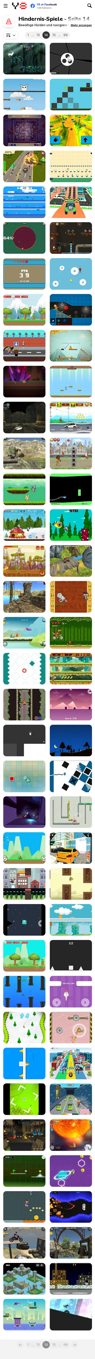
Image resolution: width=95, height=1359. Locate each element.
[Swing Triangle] (24, 776)
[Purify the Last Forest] (24, 58)
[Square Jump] (71, 956)
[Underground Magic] (24, 1135)
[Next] (74, 1344)
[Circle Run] (71, 1314)
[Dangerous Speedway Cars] (71, 202)
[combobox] (10, 35)
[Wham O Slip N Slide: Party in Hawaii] (71, 1063)
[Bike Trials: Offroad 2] (71, 1243)
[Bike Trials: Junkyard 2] (24, 1243)
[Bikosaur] (71, 633)
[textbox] (11, 35)
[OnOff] (24, 740)
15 (54, 35)
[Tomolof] (71, 1279)
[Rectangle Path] (24, 274)
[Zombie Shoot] (71, 238)
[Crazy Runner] (71, 417)
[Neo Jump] (71, 704)
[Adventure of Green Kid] (24, 310)
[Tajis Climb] (24, 704)
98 (65, 35)
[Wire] (71, 776)
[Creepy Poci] (24, 130)
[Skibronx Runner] (24, 345)
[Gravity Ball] (71, 920)
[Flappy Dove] (24, 884)
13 (38, 35)
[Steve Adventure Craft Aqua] (24, 202)
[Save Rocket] (71, 991)
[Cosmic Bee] (71, 1171)
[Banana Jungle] (71, 668)
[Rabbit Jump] (24, 94)
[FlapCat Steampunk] (71, 884)
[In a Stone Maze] (24, 417)
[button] (81, 25)
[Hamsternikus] (71, 812)
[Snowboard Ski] (24, 1027)
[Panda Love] (71, 381)
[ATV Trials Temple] (71, 561)
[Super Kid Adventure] (24, 956)
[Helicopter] (71, 489)
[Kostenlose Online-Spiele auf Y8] (19, 6)
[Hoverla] (71, 740)
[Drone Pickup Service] (24, 1314)
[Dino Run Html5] (24, 848)
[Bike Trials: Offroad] (24, 453)
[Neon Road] (24, 1171)
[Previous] (20, 1344)
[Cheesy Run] (24, 561)
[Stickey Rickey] (71, 1135)
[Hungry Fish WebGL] (24, 991)
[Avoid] (71, 274)
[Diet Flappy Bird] (71, 525)
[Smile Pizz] (71, 94)
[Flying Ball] (71, 1027)
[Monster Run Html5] (24, 920)
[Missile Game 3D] (71, 58)
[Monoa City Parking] (71, 848)
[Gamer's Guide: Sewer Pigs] (71, 1099)
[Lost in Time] (24, 1279)
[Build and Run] (71, 310)
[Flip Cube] (24, 1063)
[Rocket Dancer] (24, 812)
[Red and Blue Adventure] (71, 166)
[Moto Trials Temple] (24, 597)
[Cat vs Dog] (24, 489)
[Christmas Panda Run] (24, 525)
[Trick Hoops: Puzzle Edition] (71, 453)
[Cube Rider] (71, 1207)
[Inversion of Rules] (24, 381)
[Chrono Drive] (71, 130)
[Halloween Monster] (24, 1099)
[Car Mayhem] (24, 166)
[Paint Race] (24, 238)
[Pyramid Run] (71, 597)
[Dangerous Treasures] (71, 345)
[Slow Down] (24, 668)
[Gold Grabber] (24, 1207)
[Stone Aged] (24, 633)
